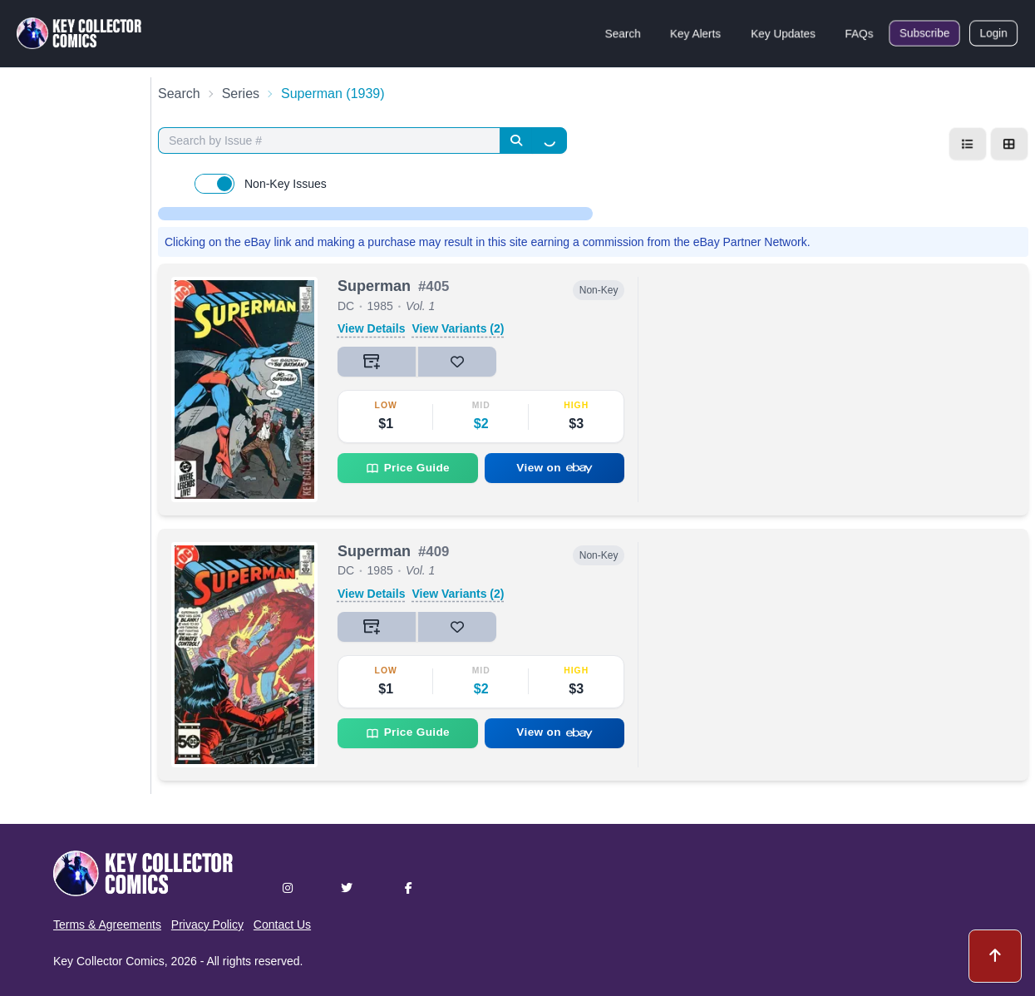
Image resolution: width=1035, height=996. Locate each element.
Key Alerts (695, 33)
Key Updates (783, 33)
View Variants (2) (458, 328)
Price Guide (408, 468)
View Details (371, 328)
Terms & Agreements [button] (107, 924)
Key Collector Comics (109, 961)
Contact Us (282, 924)
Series (240, 93)
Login (993, 33)
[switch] (214, 184)
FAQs (859, 33)
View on (554, 467)
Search (622, 33)
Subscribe (924, 33)
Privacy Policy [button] (207, 924)
